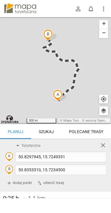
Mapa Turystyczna (76, 120)
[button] (58, 95)
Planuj (15, 131)
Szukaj (46, 131)
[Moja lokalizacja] (103, 99)
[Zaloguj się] (78, 9)
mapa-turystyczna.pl (20, 8)
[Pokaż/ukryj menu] (103, 9)
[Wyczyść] (103, 145)
